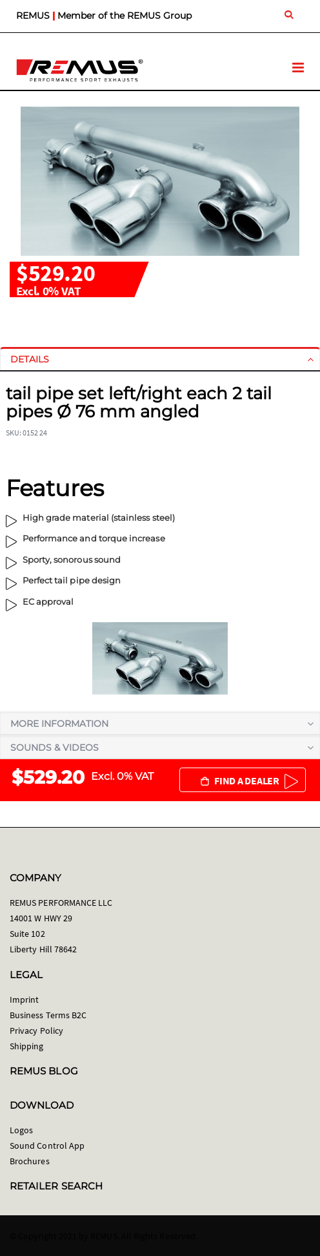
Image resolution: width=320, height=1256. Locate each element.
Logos (21, 1130)
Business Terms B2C (48, 1015)
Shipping (27, 1046)
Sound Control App (47, 1145)
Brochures (30, 1161)
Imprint (24, 999)
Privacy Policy (36, 1030)
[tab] (160, 359)
